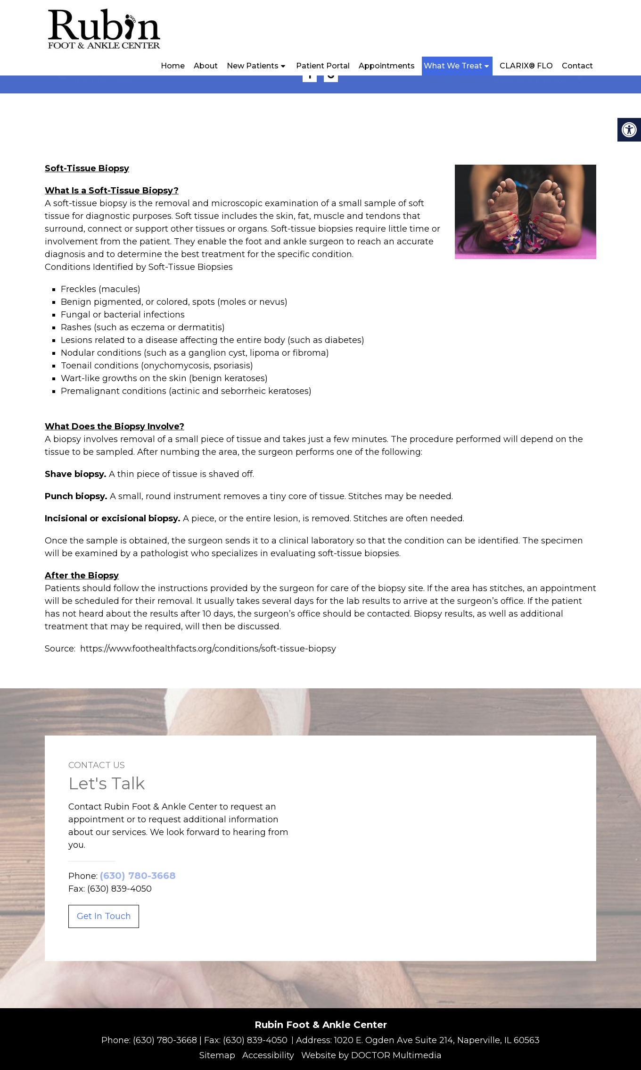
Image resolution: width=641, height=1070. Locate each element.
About (206, 65)
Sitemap (217, 1055)
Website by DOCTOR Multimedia (371, 1055)
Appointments (387, 65)
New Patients (253, 65)
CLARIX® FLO (526, 65)
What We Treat (453, 65)
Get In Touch (104, 916)
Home (173, 65)
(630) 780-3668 (103, 80)
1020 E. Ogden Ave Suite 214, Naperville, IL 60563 (437, 1040)
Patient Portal (323, 65)
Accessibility (268, 1055)
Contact (577, 65)
